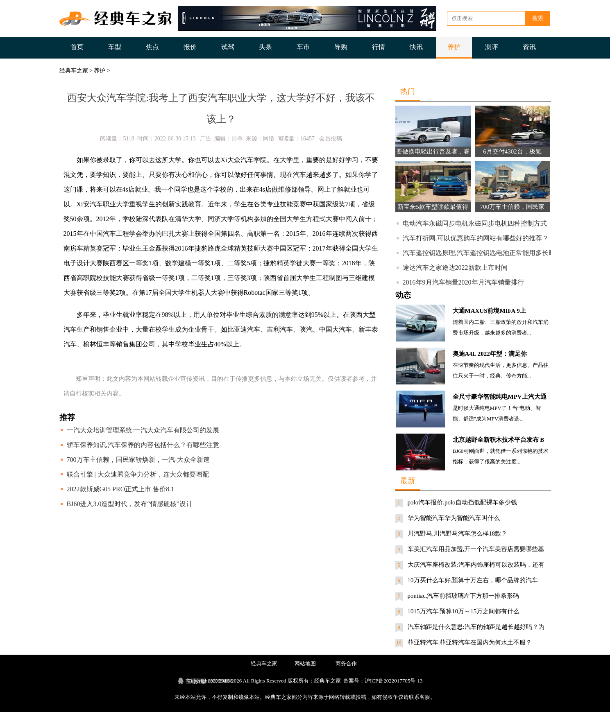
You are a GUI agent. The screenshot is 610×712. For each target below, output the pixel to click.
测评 (491, 46)
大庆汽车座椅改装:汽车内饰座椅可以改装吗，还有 (476, 564)
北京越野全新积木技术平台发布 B (498, 439)
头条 (265, 46)
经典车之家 (73, 71)
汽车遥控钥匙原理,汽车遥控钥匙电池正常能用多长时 (479, 252)
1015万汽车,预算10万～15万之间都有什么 (464, 611)
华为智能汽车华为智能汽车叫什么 (454, 518)
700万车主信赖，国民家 (512, 206)
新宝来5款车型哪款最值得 (432, 206)
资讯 (529, 46)
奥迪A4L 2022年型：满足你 (490, 353)
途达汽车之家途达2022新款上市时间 (455, 267)
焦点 (152, 46)
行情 (378, 46)
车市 (303, 46)
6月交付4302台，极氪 (512, 151)
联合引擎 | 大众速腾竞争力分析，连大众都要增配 (138, 474)
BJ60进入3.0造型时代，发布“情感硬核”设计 (130, 503)
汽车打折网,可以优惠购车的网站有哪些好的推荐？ (476, 238)
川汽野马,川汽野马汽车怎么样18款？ (458, 533)
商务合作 (346, 663)
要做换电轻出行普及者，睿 (433, 151)
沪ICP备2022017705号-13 (394, 681)
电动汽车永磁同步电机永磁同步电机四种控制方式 (475, 223)
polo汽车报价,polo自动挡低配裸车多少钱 (462, 502)
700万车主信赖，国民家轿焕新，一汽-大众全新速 (138, 459)
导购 (340, 46)
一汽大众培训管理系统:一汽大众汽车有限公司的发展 (143, 430)
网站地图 (305, 663)
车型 (114, 46)
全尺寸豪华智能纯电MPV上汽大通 (500, 396)
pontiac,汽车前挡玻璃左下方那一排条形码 (463, 595)
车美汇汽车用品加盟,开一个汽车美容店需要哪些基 (476, 549)
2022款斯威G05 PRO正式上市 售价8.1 (121, 489)
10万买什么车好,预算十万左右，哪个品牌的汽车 (473, 580)
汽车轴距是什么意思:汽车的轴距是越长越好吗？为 (476, 627)
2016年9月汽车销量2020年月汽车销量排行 (463, 282)
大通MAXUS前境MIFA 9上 (489, 310)
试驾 (227, 46)
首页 (77, 46)
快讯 (416, 46)
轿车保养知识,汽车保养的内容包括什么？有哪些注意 (143, 444)
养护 (453, 46)
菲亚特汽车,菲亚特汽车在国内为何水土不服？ (470, 642)
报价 (190, 46)
